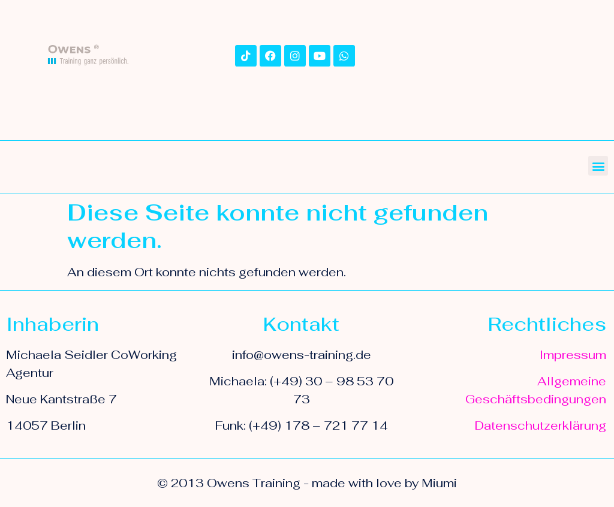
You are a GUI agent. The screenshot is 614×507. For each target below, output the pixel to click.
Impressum (573, 355)
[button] (598, 166)
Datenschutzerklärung (540, 425)
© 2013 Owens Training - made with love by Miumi (307, 483)
